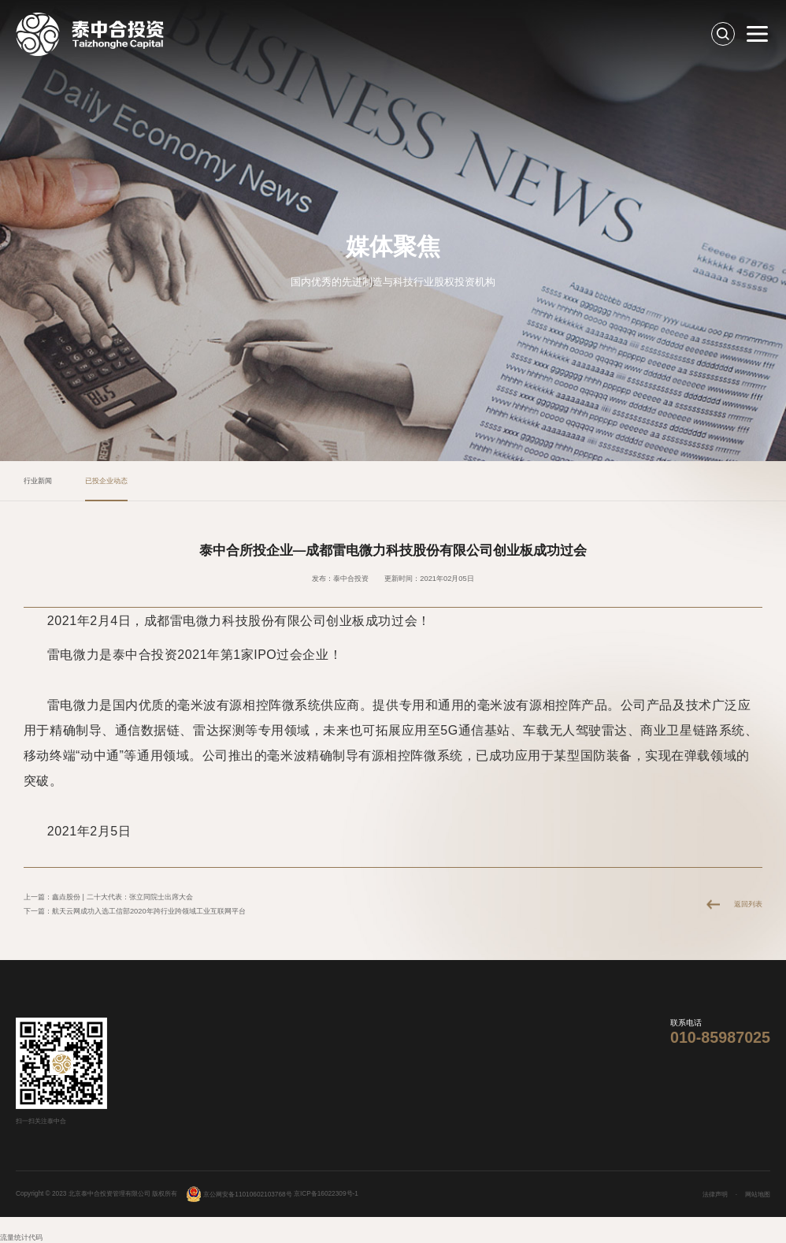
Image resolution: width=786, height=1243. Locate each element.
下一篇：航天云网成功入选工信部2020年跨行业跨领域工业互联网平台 (135, 911)
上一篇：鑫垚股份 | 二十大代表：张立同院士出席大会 (108, 897)
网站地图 (757, 1194)
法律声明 (715, 1194)
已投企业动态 (106, 481)
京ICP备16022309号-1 (326, 1194)
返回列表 (748, 904)
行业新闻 (38, 481)
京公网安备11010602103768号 (239, 1194)
